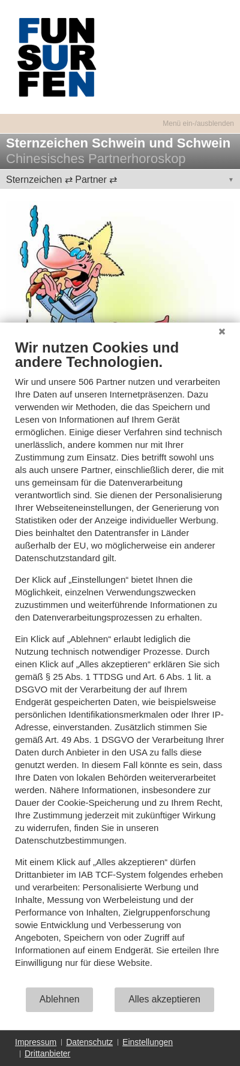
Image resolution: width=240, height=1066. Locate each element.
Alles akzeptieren (164, 999)
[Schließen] (222, 332)
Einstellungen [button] (147, 1042)
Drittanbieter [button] (47, 1053)
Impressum (35, 1042)
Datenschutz (89, 1042)
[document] (120, 662)
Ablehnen (60, 999)
